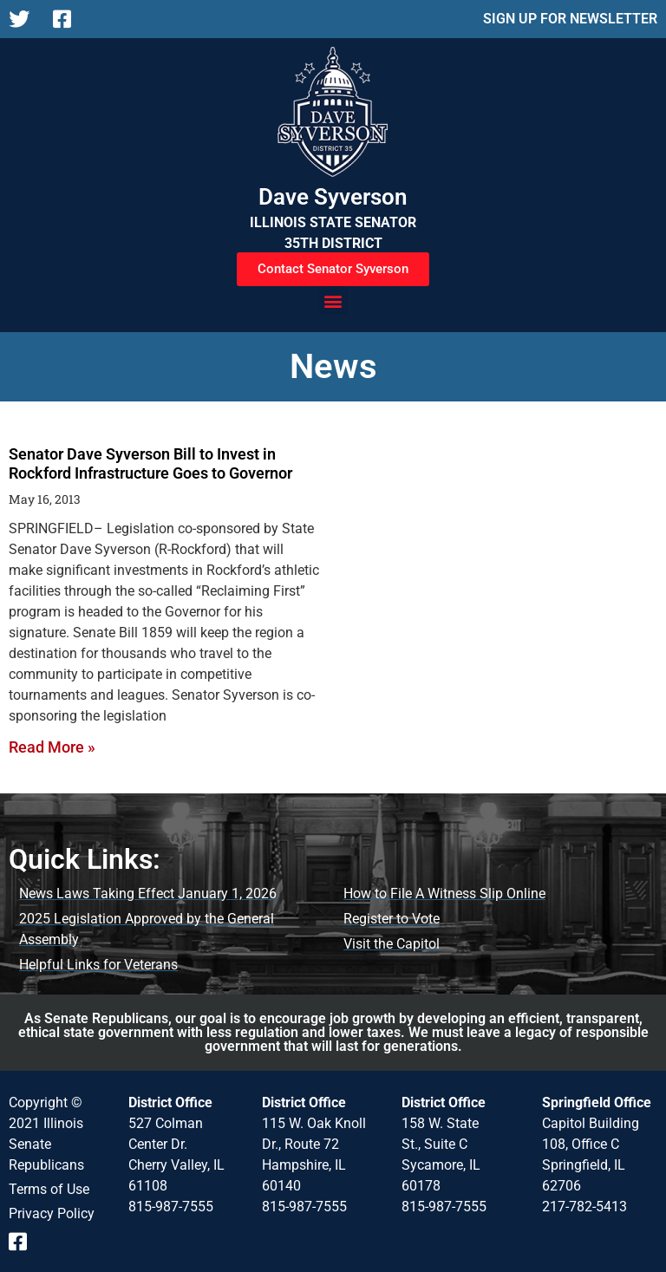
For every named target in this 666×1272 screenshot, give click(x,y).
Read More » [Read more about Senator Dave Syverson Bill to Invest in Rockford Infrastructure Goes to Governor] (52, 747)
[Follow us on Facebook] (68, 19)
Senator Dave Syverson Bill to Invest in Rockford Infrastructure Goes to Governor (150, 463)
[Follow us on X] (24, 19)
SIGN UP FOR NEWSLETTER (570, 18)
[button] (333, 300)
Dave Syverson (333, 197)
